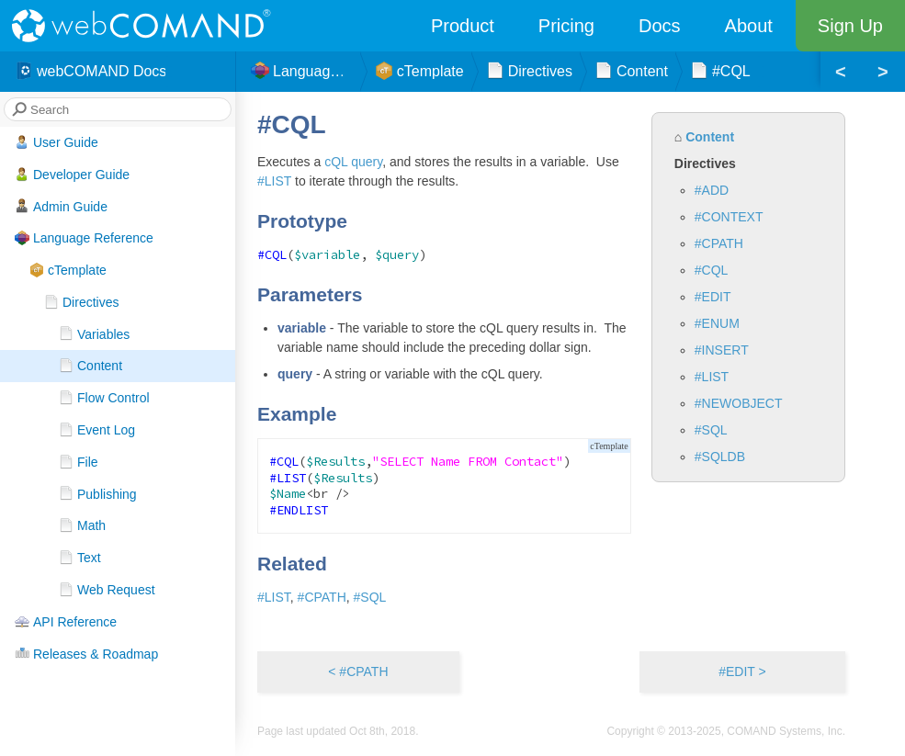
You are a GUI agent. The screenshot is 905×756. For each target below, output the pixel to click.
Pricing (566, 26)
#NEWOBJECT (739, 403)
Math (82, 525)
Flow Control (104, 397)
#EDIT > (742, 671)
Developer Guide (72, 174)
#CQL (712, 270)
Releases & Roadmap (86, 653)
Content (90, 365)
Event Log (97, 430)
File (78, 462)
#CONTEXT (729, 216)
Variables (94, 333)
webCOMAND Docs (90, 71)
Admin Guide (61, 205)
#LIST (712, 376)
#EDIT (713, 296)
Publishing (98, 493)
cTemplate (68, 270)
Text (80, 557)
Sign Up (850, 26)
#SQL (711, 430)
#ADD (712, 190)
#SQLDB (720, 456)
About (749, 26)
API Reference (66, 622)
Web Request (107, 589)
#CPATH (719, 243)
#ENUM (717, 323)
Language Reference (84, 238)
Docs (660, 26)
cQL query (353, 161)
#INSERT (722, 350)
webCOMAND (147, 25)
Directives (81, 302)
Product (462, 26)
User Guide (56, 142)
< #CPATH (358, 671)
